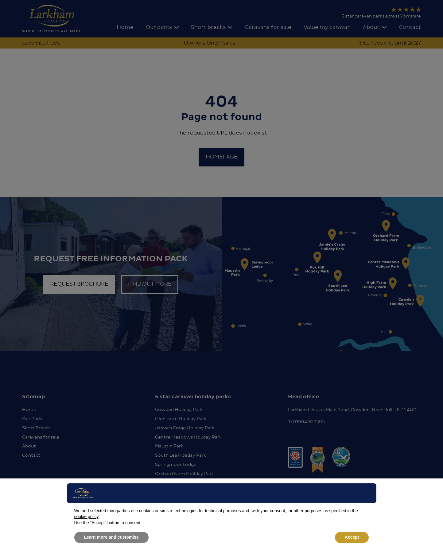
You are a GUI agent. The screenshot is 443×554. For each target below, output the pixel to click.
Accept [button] (352, 537)
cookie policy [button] (86, 516)
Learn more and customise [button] (111, 537)
